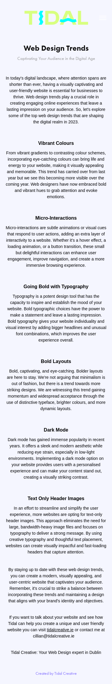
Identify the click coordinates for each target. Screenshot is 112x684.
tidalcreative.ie (60, 629)
